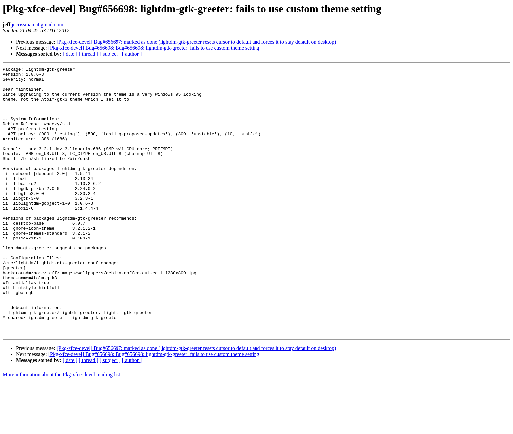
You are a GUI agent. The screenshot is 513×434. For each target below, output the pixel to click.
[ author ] (132, 54)
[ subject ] (110, 54)
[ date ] (70, 54)
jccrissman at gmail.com (37, 24)
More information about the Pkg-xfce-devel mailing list (61, 428)
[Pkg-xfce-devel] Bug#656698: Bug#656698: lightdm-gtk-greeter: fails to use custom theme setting (153, 48)
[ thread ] (88, 54)
